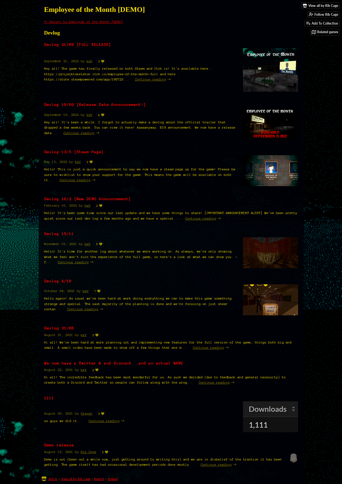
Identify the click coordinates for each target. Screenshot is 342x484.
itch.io (52, 479)
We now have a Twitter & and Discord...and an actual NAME (113, 363)
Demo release (59, 445)
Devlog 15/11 (59, 233)
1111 (49, 398)
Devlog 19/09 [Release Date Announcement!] (95, 104)
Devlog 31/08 (59, 328)
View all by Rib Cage (76, 479)
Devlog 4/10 (57, 281)
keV (89, 61)
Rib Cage (88, 452)
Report (99, 479)
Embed (113, 479)
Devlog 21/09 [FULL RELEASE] (77, 44)
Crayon (86, 413)
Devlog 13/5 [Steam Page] (74, 152)
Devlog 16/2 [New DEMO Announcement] (87, 199)
